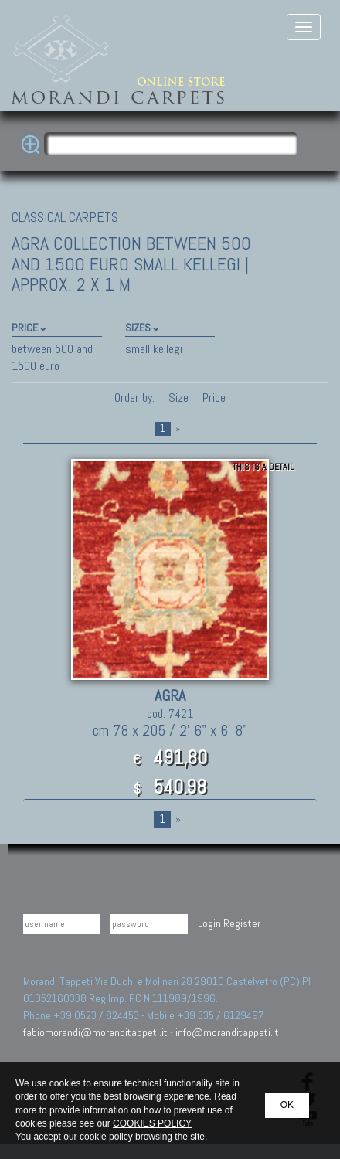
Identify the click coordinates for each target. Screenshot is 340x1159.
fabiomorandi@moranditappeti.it (95, 1032)
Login (209, 923)
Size (178, 397)
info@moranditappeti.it (227, 1032)
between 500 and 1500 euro (52, 357)
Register (241, 923)
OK (287, 1105)
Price (212, 397)
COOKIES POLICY (152, 1123)
